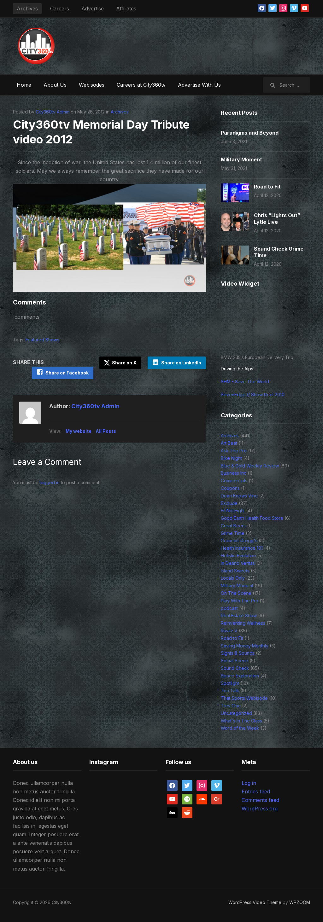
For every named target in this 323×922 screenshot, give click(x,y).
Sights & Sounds (238, 653)
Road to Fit (267, 186)
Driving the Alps (237, 368)
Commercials (234, 480)
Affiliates (126, 8)
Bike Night (231, 458)
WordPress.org (260, 808)
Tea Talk (230, 690)
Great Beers (233, 525)
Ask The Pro (234, 450)
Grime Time (232, 533)
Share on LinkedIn (181, 362)
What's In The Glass (241, 720)
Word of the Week (240, 728)
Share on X (120, 363)
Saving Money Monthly (244, 645)
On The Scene (236, 593)
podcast (229, 608)
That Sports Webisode (244, 698)
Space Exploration (240, 675)
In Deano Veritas (238, 563)
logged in (50, 482)
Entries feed (256, 791)
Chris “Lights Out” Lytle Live (277, 218)
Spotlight (230, 683)
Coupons (230, 488)
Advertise (92, 8)
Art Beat (229, 443)
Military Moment (241, 159)
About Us (55, 85)
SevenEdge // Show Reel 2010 (253, 394)
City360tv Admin (52, 111)
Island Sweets (235, 570)
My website (78, 431)
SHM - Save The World (245, 381)
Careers (59, 8)
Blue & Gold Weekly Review (250, 465)
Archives (27, 8)
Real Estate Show (239, 615)
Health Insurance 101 (242, 548)
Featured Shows (42, 339)
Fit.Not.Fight (233, 510)
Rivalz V (229, 630)
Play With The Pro (239, 600)
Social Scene (234, 660)
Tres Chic (231, 705)
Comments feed (260, 800)
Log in (249, 783)
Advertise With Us (199, 85)
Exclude (229, 503)
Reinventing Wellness (243, 623)
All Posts (106, 431)
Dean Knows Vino (239, 495)
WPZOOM (299, 902)
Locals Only (233, 578)
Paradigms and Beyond (250, 133)
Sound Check (235, 668)
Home (24, 85)
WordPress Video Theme (254, 902)
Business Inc (233, 473)
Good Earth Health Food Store (252, 518)
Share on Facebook (66, 372)
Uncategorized (236, 713)
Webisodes (91, 85)
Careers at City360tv (141, 85)
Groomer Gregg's (239, 540)
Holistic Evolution (238, 555)
